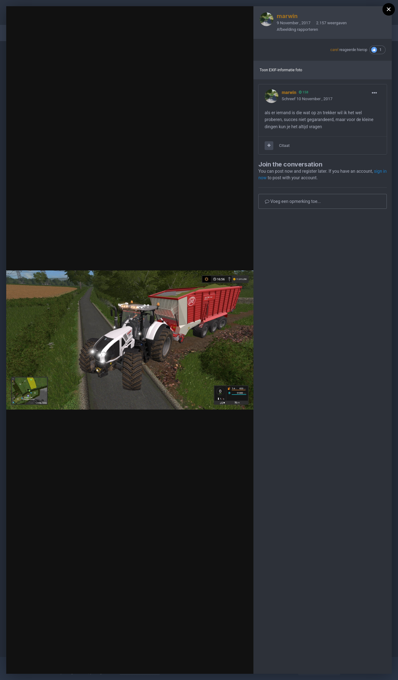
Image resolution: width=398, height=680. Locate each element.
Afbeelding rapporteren (297, 29)
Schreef (307, 98)
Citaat (284, 145)
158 (303, 92)
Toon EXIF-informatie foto (281, 70)
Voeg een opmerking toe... (293, 201)
